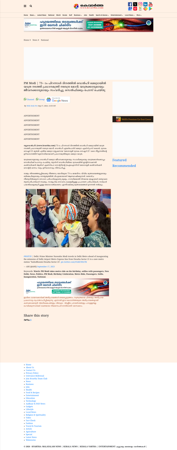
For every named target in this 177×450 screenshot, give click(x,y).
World (58, 15)
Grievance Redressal (35, 376)
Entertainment (116, 15)
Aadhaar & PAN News (35, 404)
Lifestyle (29, 409)
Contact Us (30, 370)
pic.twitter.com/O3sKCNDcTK (74, 262)
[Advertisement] (88, 63)
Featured (119, 160)
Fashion (29, 423)
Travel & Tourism (34, 426)
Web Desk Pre (32, 106)
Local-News (129, 15)
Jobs (85, 15)
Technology (31, 401)
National (51, 15)
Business (77, 15)
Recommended (124, 166)
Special (29, 434)
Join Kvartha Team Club (36, 379)
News (32, 15)
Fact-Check (30, 421)
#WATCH (28, 256)
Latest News (41, 15)
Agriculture (31, 432)
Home (26, 15)
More (138, 15)
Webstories (31, 440)
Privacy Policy (32, 373)
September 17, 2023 (46, 267)
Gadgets (29, 407)
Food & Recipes (33, 393)
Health (91, 15)
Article (29, 429)
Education (30, 398)
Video (28, 418)
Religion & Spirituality (36, 415)
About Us (30, 367)
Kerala (65, 15)
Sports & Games (101, 15)
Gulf (70, 15)
